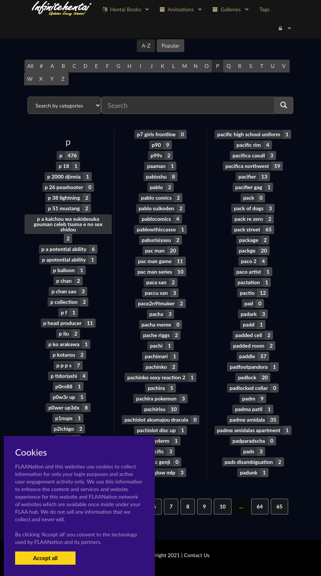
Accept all (45, 557)
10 (222, 506)
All (30, 66)
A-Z (146, 45)
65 (279, 506)
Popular (170, 45)
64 (260, 506)
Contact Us (197, 555)
